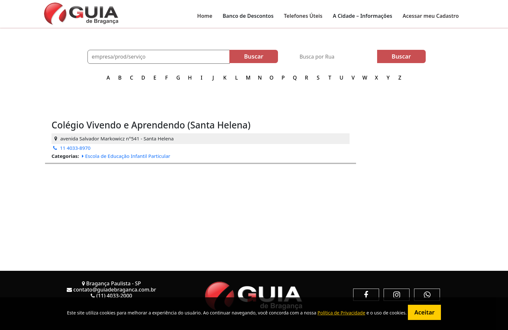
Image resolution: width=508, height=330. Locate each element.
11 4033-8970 (71, 148)
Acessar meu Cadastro (431, 15)
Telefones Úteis (303, 15)
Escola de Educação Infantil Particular (126, 156)
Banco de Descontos (248, 15)
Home (205, 15)
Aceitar (424, 312)
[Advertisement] (200, 209)
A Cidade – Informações (362, 15)
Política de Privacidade (341, 313)
